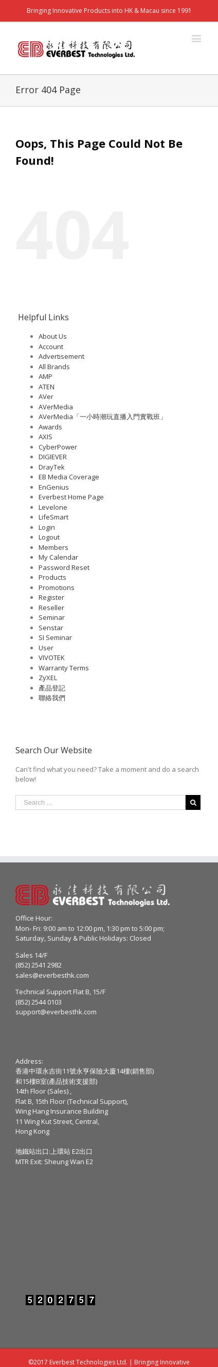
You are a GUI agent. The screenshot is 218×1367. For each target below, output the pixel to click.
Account (51, 346)
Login (47, 527)
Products (52, 577)
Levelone (53, 507)
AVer (46, 396)
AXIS (45, 436)
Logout (49, 537)
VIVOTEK (52, 657)
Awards (50, 426)
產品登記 (52, 688)
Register (51, 597)
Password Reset (64, 567)
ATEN (47, 386)
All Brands (54, 366)
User (46, 647)
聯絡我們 (52, 697)
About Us (53, 336)
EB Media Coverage (69, 476)
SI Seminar (55, 637)
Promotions (57, 587)
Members (53, 547)
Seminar (52, 617)
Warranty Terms (64, 667)
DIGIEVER (53, 456)
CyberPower (58, 447)
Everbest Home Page (71, 496)
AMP (45, 376)
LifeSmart (53, 517)
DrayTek (52, 467)
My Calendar (58, 557)
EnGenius (54, 487)
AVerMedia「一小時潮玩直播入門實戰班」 (103, 416)
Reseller (51, 607)
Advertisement (61, 356)
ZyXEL (48, 677)
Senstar (51, 627)
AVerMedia (56, 406)
